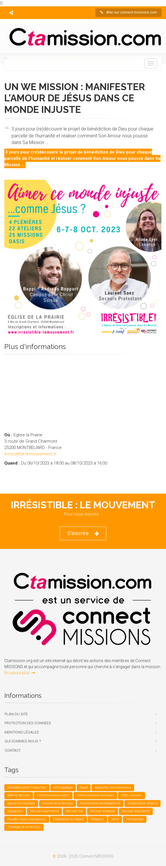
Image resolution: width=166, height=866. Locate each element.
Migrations (15, 811)
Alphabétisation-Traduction (26, 787)
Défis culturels (131, 795)
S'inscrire (83, 533)
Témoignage (134, 819)
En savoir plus (19, 672)
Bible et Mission (18, 795)
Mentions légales (22, 732)
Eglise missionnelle (21, 803)
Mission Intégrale (102, 811)
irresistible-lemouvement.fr (30, 453)
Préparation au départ (68, 819)
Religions (97, 819)
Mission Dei (74, 811)
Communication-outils (53, 795)
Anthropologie (63, 787)
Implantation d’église (142, 803)
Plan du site (16, 714)
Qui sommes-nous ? (23, 741)
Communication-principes (95, 795)
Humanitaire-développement (100, 803)
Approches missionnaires (113, 787)
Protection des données (28, 723)
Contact (13, 750)
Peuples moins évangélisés (26, 819)
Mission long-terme (136, 811)
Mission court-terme (44, 811)
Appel (84, 787)
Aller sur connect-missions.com (128, 12)
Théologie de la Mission (23, 827)
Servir (115, 819)
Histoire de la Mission (57, 803)
